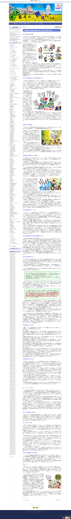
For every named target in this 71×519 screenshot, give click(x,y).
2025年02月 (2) (12, 272)
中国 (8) (11, 86)
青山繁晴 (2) (12, 222)
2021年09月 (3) (12, 324)
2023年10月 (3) (12, 291)
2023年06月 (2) (12, 297)
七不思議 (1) (12, 84)
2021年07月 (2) (12, 327)
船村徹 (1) (12, 200)
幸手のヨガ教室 (22, 23)
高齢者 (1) (12, 230)
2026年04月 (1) (12, 253)
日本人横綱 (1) (12, 147)
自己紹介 (41, 23)
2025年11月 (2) (12, 260)
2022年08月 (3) (12, 310)
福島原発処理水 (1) (13, 183)
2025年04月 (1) (12, 269)
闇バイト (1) (12, 217)
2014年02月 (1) (12, 439)
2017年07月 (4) (12, 390)
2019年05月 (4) (12, 361)
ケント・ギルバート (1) (14, 57)
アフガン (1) (12, 48)
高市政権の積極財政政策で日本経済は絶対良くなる (15, 40)
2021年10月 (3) (12, 323)
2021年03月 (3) (12, 332)
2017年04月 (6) (12, 394)
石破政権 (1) (12, 180)
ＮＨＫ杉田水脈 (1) (13, 242)
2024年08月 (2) (12, 278)
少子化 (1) (12, 130)
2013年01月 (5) (12, 454)
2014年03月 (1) (12, 438)
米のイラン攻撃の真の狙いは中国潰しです (15, 33)
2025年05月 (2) (12, 268)
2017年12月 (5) (12, 384)
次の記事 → (58, 500)
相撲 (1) (11, 179)
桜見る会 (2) (12, 160)
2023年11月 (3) (12, 290)
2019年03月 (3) (12, 364)
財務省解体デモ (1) (13, 212)
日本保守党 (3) (12, 148)
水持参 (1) (12, 166)
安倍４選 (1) (12, 127)
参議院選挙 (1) (12, 106)
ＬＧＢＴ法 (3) (12, 238)
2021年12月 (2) (12, 320)
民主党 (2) (12, 163)
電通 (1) (11, 220)
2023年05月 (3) (12, 298)
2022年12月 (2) (12, 305)
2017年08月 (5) (12, 389)
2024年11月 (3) (12, 274)
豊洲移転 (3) (12, 209)
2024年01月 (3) (12, 287)
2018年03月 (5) (12, 380)
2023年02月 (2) (12, 302)
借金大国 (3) (12, 96)
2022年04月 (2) (12, 315)
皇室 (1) (11, 176)
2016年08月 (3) (12, 405)
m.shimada (35, 511)
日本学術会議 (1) (13, 150)
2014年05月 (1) (12, 435)
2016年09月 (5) (12, 404)
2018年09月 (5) (12, 372)
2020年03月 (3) (12, 348)
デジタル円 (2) (12, 61)
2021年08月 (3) (12, 326)
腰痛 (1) (11, 196)
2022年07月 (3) (12, 311)
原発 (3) (11, 102)
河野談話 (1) (12, 170)
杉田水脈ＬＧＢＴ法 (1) (14, 155)
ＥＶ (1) (11, 234)
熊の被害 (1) (12, 172)
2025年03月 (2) (12, 270)
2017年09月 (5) (12, 388)
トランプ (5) (12, 63)
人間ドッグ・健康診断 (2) (14, 93)
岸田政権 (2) (12, 135)
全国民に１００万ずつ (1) (14, 97)
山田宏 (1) (12, 134)
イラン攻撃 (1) (12, 51)
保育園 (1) (12, 94)
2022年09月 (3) (12, 309)
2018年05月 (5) (12, 377)
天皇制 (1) (12, 119)
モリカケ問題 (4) (13, 77)
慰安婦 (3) (12, 138)
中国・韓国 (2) (12, 89)
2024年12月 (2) (12, 273)
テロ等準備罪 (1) (13, 60)
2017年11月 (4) (12, 385)
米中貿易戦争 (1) (13, 184)
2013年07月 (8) (12, 446)
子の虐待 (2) (12, 121)
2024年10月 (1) (12, 276)
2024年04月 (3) (12, 283)
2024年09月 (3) (12, 277)
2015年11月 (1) (12, 417)
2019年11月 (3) (12, 353)
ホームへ (39, 505)
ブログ (36, 23)
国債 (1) (11, 110)
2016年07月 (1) (12, 406)
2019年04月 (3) (12, 363)
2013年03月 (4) (12, 451)
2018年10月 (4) (12, 371)
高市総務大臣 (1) (13, 228)
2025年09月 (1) (12, 262)
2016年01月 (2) (12, 414)
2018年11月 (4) (12, 369)
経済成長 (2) (12, 188)
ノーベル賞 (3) (12, 64)
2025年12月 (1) (12, 258)
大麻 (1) (11, 118)
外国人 (25, 78)
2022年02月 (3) (12, 318)
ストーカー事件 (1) (13, 59)
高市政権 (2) (12, 225)
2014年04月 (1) (12, 437)
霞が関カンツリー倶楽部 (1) (15, 221)
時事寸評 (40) (12, 151)
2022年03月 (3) (12, 316)
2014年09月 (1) (12, 433)
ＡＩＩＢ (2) (12, 233)
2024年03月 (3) (12, 285)
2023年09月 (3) (12, 293)
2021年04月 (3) (12, 331)
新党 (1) (11, 143)
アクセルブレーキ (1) (14, 47)
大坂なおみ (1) (12, 117)
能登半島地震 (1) (13, 195)
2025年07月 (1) (12, 265)
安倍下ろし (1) (12, 123)
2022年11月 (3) (12, 306)
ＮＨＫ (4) (12, 241)
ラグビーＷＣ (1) (13, 80)
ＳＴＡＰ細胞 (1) (13, 246)
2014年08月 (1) (12, 434)
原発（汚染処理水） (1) (14, 104)
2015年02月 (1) (12, 426)
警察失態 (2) (12, 208)
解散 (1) (11, 204)
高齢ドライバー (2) (13, 229)
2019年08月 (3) (12, 357)
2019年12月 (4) (12, 352)
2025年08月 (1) (12, 264)
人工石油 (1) (12, 92)
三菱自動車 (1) (12, 85)
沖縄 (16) (11, 167)
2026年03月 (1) (12, 254)
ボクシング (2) (12, 72)
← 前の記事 (26, 500)
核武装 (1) (12, 159)
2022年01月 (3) (12, 319)
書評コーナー (30, 23)
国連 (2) (11, 113)
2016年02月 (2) (12, 413)
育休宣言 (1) (12, 193)
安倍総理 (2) (12, 126)
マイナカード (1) (13, 73)
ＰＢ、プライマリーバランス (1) (15, 244)
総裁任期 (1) (12, 189)
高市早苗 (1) (12, 226)
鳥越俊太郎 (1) (12, 232)
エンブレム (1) (12, 53)
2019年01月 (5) (12, 367)
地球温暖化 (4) (12, 114)
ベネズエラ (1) (12, 69)
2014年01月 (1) (12, 441)
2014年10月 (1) (12, 431)
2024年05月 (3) (12, 282)
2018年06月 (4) (12, 376)
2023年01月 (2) (12, 303)
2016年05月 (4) (12, 409)
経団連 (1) (12, 187)
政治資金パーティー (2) (14, 141)
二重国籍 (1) (12, 90)
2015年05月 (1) (12, 423)
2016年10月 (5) (12, 402)
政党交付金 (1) (12, 139)
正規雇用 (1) (12, 162)
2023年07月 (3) (12, 295)
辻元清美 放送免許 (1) (14, 213)
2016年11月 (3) (12, 401)
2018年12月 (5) (12, 368)
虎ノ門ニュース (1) (13, 203)
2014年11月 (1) (12, 430)
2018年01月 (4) (12, 382)
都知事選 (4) (12, 214)
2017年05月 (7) (12, 393)
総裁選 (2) (12, 191)
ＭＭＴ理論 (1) (12, 240)
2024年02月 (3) (12, 286)
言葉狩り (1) (12, 205)
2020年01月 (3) (12, 351)
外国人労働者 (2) (13, 115)
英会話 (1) (12, 201)
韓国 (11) (11, 224)
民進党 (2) (12, 164)
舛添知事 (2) (12, 199)
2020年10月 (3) (12, 339)
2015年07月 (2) (12, 422)
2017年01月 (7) (12, 398)
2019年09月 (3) (12, 356)
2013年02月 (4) (12, 452)
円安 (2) (11, 98)
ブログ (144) (12, 44)
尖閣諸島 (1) (12, 133)
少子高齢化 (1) (12, 131)
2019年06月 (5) (12, 360)
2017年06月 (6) (12, 392)
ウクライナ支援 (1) (13, 52)
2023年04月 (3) (12, 299)
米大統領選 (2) (12, 185)
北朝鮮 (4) (12, 101)
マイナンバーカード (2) (14, 76)
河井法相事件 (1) (13, 168)
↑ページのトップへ (33, 505)
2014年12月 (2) (12, 429)
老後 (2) (11, 192)
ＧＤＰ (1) (12, 236)
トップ (11, 23)
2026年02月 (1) (12, 256)
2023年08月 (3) (12, 294)
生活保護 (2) (12, 175)
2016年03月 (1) (12, 411)
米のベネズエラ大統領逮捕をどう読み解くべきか (15, 37)
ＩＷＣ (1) (12, 237)
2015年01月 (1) (12, 427)
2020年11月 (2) (12, 338)
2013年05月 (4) (12, 448)
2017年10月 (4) (12, 386)
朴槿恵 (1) (12, 152)
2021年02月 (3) (12, 334)
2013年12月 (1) (12, 442)
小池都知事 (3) (12, 129)
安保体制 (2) (12, 122)
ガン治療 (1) (12, 56)
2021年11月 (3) (12, 322)
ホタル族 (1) (12, 71)
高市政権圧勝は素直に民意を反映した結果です (15, 35)
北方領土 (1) (12, 100)
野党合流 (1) (12, 216)
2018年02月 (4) (12, 381)
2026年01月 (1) (12, 257)
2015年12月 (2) (12, 415)
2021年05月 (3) (12, 330)
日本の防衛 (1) (12, 146)
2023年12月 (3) (12, 289)
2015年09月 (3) (12, 419)
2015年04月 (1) (12, 425)
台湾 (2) (11, 108)
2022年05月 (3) (12, 314)
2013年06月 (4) (12, 447)
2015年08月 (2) (12, 421)
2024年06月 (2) (12, 281)
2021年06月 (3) (12, 328)
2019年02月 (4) (12, 365)
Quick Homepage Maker (66, 515)
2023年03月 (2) (12, 301)
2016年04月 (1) (12, 410)
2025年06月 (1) (12, 266)
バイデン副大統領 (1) (14, 65)
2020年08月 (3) (12, 342)
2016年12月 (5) (12, 400)
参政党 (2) (12, 105)
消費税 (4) (12, 171)
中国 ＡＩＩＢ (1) (13, 88)
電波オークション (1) (14, 218)
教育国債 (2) (12, 142)
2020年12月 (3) (12, 336)
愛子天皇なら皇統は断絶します (15, 30)
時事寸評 (16, 23)
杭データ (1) (12, 156)
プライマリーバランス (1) (14, 68)
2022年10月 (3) (12, 307)
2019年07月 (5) (12, 359)
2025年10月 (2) (12, 261)
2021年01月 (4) (12, 335)
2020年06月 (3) (12, 344)
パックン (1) (12, 67)
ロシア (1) (12, 81)
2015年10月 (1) (12, 418)
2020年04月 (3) (12, 347)
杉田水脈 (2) (12, 154)
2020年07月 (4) (12, 343)
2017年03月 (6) (12, 396)
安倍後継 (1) (12, 125)
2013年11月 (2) (12, 443)
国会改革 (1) (12, 109)
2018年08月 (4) (12, 373)
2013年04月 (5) (12, 450)
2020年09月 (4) (12, 340)
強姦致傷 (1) (12, 137)
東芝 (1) (11, 158)
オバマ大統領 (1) (13, 55)
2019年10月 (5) (12, 355)
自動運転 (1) (12, 197)
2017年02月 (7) (12, 397)
